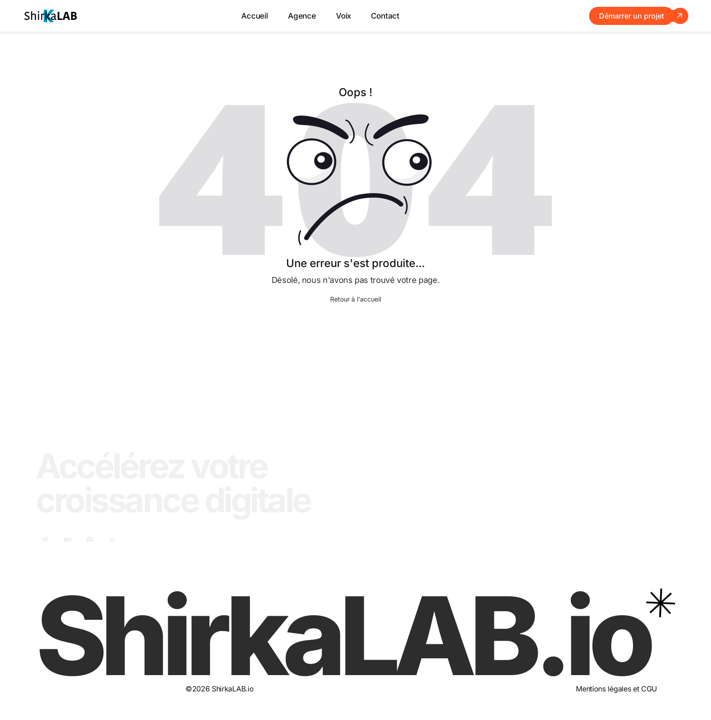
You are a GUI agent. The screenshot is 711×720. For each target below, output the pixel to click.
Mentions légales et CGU (616, 688)
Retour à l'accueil (355, 299)
